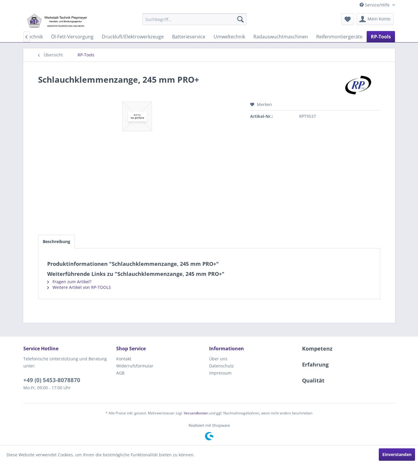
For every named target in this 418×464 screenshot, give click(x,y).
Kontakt (123, 359)
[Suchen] (240, 19)
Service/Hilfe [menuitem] (375, 5)
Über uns (218, 359)
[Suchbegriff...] (194, 19)
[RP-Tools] (381, 36)
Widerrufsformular (134, 366)
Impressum (220, 373)
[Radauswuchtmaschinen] (280, 36)
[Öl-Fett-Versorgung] (72, 36)
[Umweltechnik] (229, 36)
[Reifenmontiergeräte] (339, 36)
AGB (120, 373)
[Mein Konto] (375, 19)
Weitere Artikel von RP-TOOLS (79, 287)
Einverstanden (397, 454)
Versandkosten (196, 413)
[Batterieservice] (188, 36)
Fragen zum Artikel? (69, 281)
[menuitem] (194, 19)
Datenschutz (221, 366)
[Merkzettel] (347, 19)
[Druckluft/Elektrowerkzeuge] (133, 36)
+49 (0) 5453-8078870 (51, 380)
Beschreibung (56, 241)
